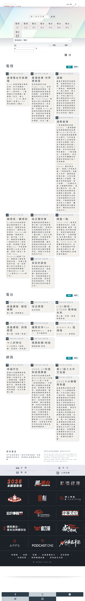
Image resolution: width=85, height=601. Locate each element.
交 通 (24, 468)
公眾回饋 (65, 473)
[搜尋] (75, 4)
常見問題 (65, 555)
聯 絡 (24, 472)
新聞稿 (15, 555)
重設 (54, 45)
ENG (68, 4)
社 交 (65, 468)
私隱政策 (22, 558)
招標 (35, 555)
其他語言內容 (57, 558)
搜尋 (66, 45)
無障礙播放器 (39, 558)
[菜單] (82, 4)
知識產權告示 (49, 555)
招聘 (26, 555)
